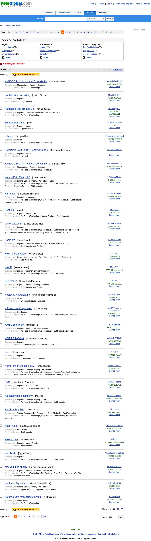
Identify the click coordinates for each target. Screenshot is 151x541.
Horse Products (72, 230)
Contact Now (114, 87)
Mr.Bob (114, 253)
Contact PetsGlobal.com (108, 534)
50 (122, 509)
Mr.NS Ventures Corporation (114, 309)
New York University (16, 253)
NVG (7, 382)
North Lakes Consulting (17, 95)
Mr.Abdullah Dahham (114, 426)
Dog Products (88, 51)
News (79, 13)
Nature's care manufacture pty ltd (23, 497)
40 (118, 509)
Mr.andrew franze (114, 467)
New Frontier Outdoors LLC (20, 366)
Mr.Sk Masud (114, 324)
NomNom (10, 240)
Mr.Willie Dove (114, 294)
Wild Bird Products (35, 375)
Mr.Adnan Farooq (114, 396)
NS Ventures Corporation (18, 308)
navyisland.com (13, 223)
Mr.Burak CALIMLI (114, 338)
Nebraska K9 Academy (17, 294)
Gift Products (36, 186)
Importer (43, 47)
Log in (109, 4)
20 (110, 509)
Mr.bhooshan (114, 497)
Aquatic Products (90, 54)
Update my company (87, 534)
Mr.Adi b (114, 352)
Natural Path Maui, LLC (17, 177)
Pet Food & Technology (30, 88)
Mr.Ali (114, 281)
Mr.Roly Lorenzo (114, 483)
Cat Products (46, 142)
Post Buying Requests (124, 4)
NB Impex (10, 193)
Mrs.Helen (114, 409)
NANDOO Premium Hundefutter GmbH (26, 81)
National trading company (19, 396)
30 (114, 509)
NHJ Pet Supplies (14, 409)
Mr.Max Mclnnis (114, 223)
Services (41, 301)
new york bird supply (16, 467)
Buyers (90, 13)
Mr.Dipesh (114, 210)
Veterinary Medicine (14, 202)
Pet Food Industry (90, 47)
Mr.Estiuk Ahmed (114, 193)
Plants (65, 232)
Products (48, 13)
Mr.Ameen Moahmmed (114, 136)
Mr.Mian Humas (114, 382)
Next (45, 516)
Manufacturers (64, 13)
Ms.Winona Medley (114, 177)
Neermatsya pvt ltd (15, 122)
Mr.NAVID (114, 267)
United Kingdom (8, 54)
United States (7, 47)
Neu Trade (10, 453)
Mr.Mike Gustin (114, 95)
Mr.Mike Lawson (114, 366)
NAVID (8, 267)
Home (91, 4)
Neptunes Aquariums (16, 483)
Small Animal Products (63, 473)
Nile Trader (11, 281)
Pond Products (63, 216)
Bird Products (26, 432)
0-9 (111, 32)
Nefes (8, 352)
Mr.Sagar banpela (114, 122)
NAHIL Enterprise (14, 324)
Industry (102, 13)
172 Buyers (16, 25)
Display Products (143, 4)
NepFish (9, 210)
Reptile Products (42, 489)
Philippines (6, 51)
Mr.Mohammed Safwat (114, 453)
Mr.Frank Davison (114, 150)
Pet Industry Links (68, 534)
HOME (34, 534)
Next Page (117, 69)
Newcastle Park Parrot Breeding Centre (26, 150)
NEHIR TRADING (14, 338)
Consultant (44, 54)
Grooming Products (21, 186)
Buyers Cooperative (48, 51)
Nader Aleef (11, 426)
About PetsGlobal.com (49, 534)
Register (100, 4)
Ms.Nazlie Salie (114, 240)
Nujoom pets (11, 439)
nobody (9, 136)
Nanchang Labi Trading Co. (20, 109)
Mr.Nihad (114, 439)
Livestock (24, 156)
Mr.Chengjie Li (114, 109)
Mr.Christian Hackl (114, 81)
